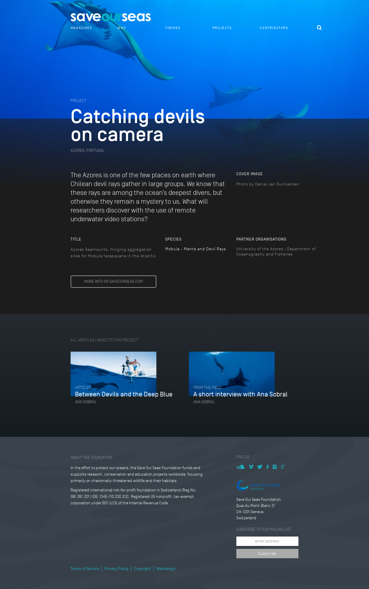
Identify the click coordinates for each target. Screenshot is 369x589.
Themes (172, 28)
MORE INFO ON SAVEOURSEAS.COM (113, 281)
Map (122, 28)
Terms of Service (85, 568)
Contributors (274, 28)
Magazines (81, 28)
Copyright (142, 568)
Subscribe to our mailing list (263, 529)
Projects (222, 28)
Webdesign (166, 568)
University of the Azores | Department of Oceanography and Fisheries (276, 251)
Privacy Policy (116, 568)
